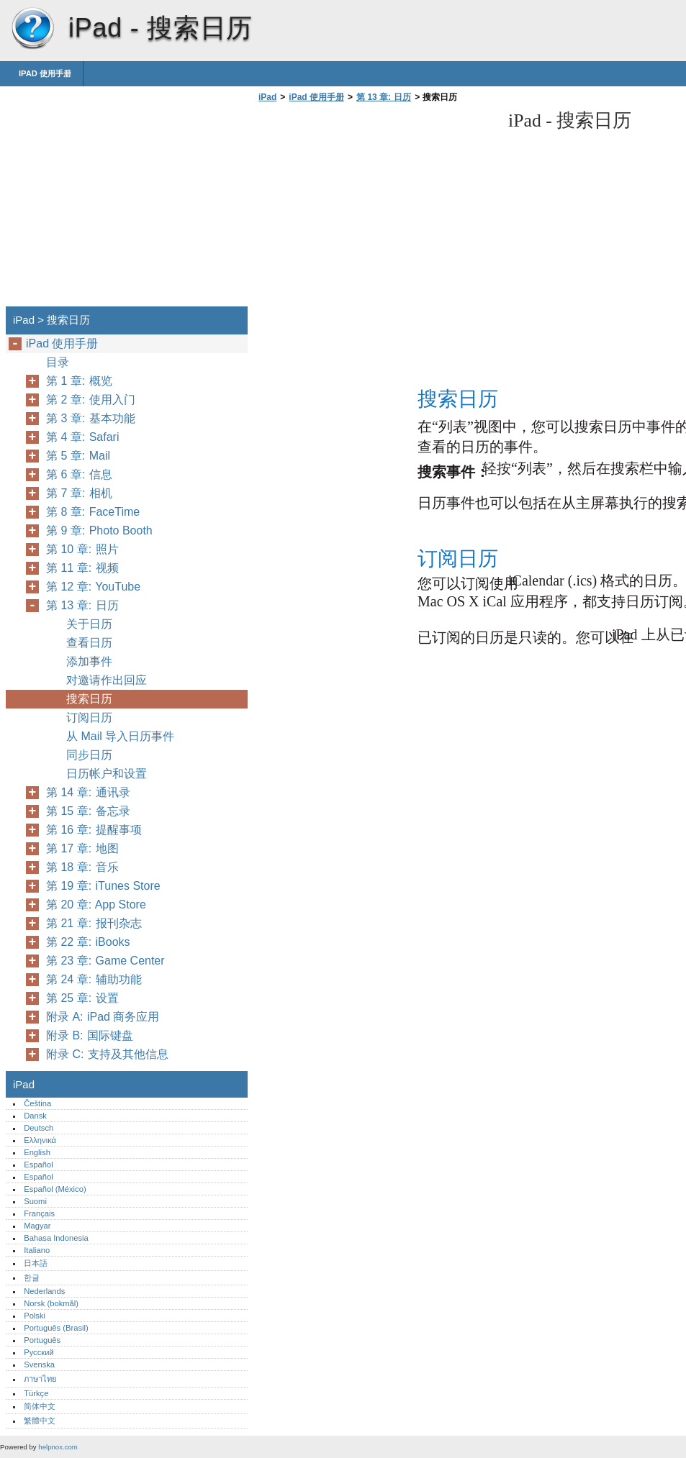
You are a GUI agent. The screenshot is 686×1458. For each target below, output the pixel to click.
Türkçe (36, 1393)
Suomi (35, 1201)
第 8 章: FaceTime (93, 512)
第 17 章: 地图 (82, 848)
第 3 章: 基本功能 (90, 418)
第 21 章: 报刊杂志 (94, 923)
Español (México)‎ (55, 1189)
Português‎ (42, 1340)
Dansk (35, 1115)
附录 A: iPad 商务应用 (102, 1017)
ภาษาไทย (40, 1379)
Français (39, 1213)
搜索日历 (89, 699)
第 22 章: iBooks (88, 942)
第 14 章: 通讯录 (88, 792)
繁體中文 (39, 1420)
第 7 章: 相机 (79, 493)
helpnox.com (57, 1447)
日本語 (36, 1263)
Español (38, 1164)
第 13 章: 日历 (383, 97)
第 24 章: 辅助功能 (94, 979)
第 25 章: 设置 (82, 998)
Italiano (37, 1250)
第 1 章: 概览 (79, 381)
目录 (57, 362)
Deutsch (38, 1128)
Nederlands (44, 1291)
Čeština (37, 1103)
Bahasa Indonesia (56, 1238)
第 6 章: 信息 (79, 474)
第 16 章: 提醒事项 (94, 830)
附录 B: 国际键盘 (89, 1035)
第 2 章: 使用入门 (90, 399)
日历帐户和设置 (106, 773)
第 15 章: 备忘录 (88, 811)
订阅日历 (89, 717)
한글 (32, 1277)
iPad (32, 28)
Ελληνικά (40, 1140)
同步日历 (89, 755)
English (37, 1152)
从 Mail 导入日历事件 (120, 736)
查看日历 (89, 643)
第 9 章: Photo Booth (99, 530)
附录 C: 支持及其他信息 (107, 1054)
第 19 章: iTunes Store (103, 886)
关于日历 (89, 624)
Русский (39, 1352)
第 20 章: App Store (96, 904)
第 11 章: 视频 (82, 568)
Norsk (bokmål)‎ (51, 1303)
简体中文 (39, 1406)
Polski (34, 1315)
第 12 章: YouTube (93, 586)
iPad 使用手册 (45, 73)
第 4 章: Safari (82, 437)
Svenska (39, 1364)
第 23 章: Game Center (105, 960)
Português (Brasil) (56, 1327)
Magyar (37, 1225)
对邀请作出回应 (106, 680)
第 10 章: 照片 (82, 549)
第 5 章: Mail (78, 456)
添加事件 (89, 661)
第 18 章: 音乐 (82, 867)
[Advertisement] (376, 208)
